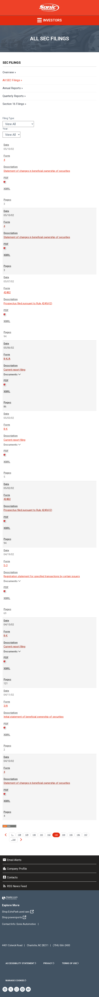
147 (85, 835)
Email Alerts (12, 860)
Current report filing (14, 369)
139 (26, 835)
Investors (49, 20)
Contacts (10, 877)
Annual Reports (12, 88)
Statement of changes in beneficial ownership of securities (37, 170)
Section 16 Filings (13, 104)
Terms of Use (70, 963)
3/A (6, 705)
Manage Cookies (16, 980)
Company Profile (15, 868)
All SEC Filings (11, 80)
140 (34, 835)
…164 (13, 840)
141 (41, 835)
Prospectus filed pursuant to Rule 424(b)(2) (28, 303)
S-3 (6, 565)
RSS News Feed (15, 886)
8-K (6, 428)
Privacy (49, 963)
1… (12, 835)
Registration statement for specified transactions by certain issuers (42, 576)
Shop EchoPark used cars (18, 911)
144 (63, 835)
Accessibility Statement (20, 963)
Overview (8, 72)
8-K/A (7, 358)
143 (56, 835)
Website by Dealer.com (9, 898)
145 (70, 835)
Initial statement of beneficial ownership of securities (34, 716)
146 (78, 835)
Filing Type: (9, 118)
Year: (5, 128)
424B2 (7, 292)
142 (48, 835)
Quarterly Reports (13, 96)
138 (19, 835)
